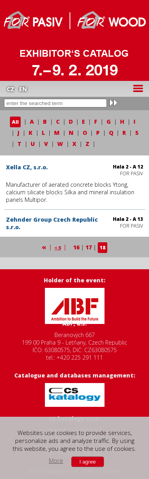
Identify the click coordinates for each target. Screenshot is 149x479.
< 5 (57, 248)
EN (23, 89)
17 (88, 247)
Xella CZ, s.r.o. (27, 167)
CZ (10, 89)
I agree (87, 462)
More (56, 460)
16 (76, 247)
